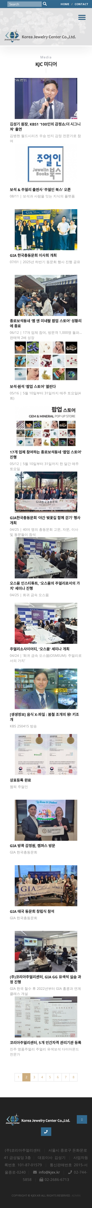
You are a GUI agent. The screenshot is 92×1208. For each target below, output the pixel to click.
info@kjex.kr (49, 1172)
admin (76, 1195)
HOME (65, 4)
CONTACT (81, 4)
